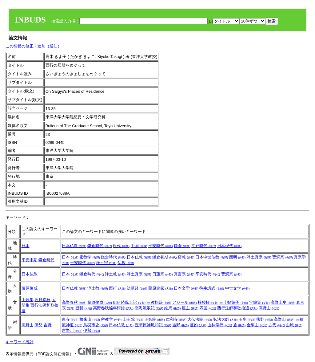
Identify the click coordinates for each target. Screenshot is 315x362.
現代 (121, 245)
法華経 (137, 288)
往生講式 (211, 288)
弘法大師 (225, 319)
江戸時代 (203, 245)
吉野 (48, 325)
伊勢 (38, 325)
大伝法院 (199, 319)
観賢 (83, 308)
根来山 (89, 319)
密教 (186, 257)
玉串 (247, 319)
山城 (294, 325)
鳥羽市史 (95, 325)
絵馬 (172, 308)
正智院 (154, 319)
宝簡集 (259, 302)
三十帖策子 (233, 302)
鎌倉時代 (99, 245)
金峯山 (257, 325)
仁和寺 (176, 319)
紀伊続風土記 (129, 302)
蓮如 (198, 325)
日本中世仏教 (211, 257)
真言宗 (184, 274)
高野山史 (283, 302)
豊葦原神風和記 (153, 325)
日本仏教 (74, 245)
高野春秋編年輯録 (113, 308)
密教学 (89, 257)
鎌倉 (182, 245)
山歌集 (28, 299)
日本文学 (186, 288)
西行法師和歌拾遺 (237, 308)
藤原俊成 (30, 288)
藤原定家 (160, 288)
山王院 (133, 319)
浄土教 (115, 274)
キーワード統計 (20, 342)
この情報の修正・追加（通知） (34, 46)
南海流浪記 (149, 308)
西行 (117, 288)
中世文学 (237, 288)
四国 (207, 308)
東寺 (70, 319)
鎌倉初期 (164, 257)
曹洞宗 (282, 257)
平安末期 (30, 260)
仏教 (126, 262)
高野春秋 (42, 299)
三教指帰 (159, 302)
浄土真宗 (259, 257)
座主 (190, 308)
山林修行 (219, 325)
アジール (184, 302)
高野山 (269, 308)
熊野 (264, 319)
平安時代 (160, 245)
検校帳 (208, 302)
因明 (237, 257)
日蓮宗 (162, 274)
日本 (26, 245)
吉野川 (72, 330)
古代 (276, 325)
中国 (139, 245)
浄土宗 (106, 262)
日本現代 (229, 245)
